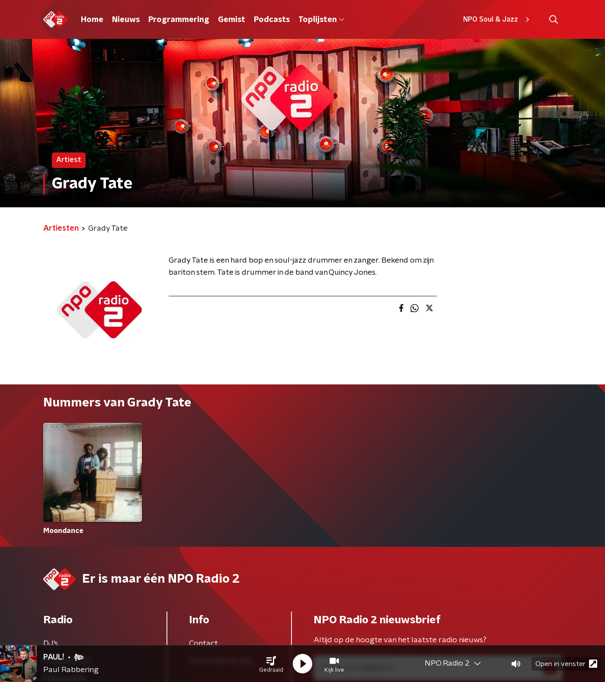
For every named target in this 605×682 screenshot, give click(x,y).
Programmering (178, 20)
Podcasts (272, 20)
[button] (271, 664)
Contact (203, 643)
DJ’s (50, 643)
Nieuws (126, 20)
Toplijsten (321, 20)
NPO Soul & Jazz (497, 19)
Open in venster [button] (566, 664)
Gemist (231, 20)
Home (92, 20)
